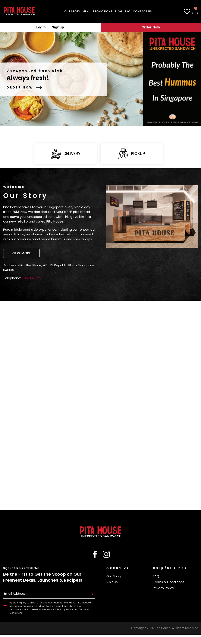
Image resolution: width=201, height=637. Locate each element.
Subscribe (91, 596)
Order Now (150, 27)
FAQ (156, 578)
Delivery (65, 155)
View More (21, 255)
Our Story (113, 578)
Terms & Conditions (168, 584)
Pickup (131, 154)
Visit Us (112, 584)
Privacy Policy (163, 590)
